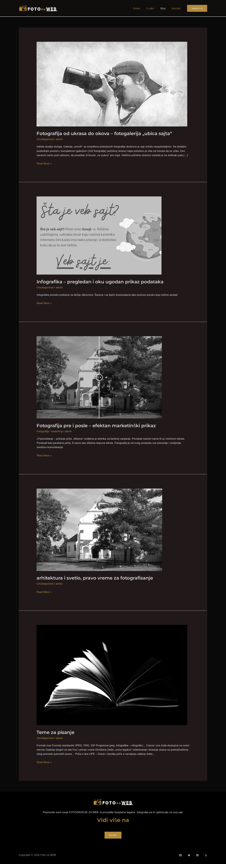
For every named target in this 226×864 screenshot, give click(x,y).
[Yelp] (206, 854)
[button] (197, 8)
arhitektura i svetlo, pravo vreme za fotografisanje (97, 578)
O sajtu (153, 8)
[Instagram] (197, 854)
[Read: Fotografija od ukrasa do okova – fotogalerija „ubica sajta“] (112, 83)
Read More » (44, 163)
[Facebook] (180, 854)
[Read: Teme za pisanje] (112, 674)
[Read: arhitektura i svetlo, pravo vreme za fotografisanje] (99, 529)
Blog (164, 8)
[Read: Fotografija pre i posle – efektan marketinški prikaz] (99, 376)
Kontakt (176, 8)
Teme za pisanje (56, 732)
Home (141, 8)
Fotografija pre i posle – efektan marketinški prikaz (98, 425)
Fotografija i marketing (50, 431)
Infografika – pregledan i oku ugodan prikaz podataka (102, 281)
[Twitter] (189, 854)
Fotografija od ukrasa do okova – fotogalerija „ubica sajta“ (106, 133)
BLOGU (113, 834)
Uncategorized (45, 139)
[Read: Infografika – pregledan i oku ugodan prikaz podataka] (99, 235)
